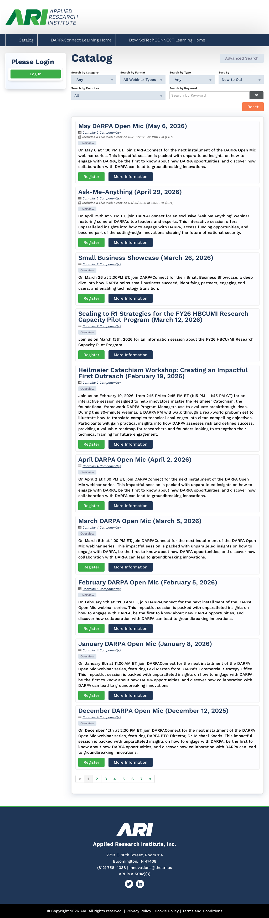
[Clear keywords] (256, 95)
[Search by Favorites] (118, 95)
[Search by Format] (142, 79)
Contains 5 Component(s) (101, 589)
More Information (130, 176)
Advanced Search (241, 58)
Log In (36, 74)
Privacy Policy (138, 911)
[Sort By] (241, 79)
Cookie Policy (167, 911)
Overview (87, 143)
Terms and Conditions (202, 911)
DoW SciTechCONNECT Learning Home (166, 40)
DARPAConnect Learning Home (81, 40)
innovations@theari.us (151, 867)
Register (91, 176)
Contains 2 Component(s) (101, 132)
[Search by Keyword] (209, 95)
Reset (252, 106)
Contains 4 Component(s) (101, 466)
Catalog (25, 40)
